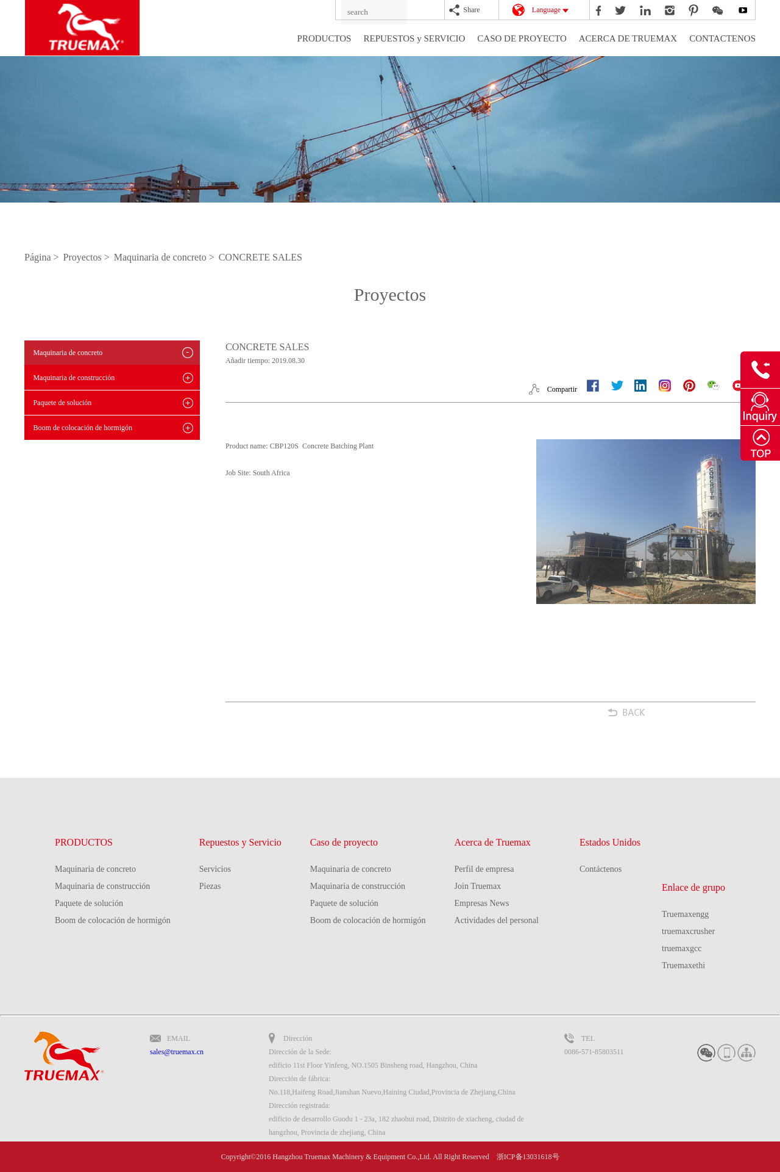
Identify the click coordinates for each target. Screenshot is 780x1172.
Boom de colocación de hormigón (82, 427)
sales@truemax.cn (177, 1052)
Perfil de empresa (484, 869)
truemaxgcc (681, 948)
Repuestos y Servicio (240, 842)
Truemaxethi (683, 965)
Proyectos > (87, 257)
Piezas (210, 886)
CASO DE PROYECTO (521, 38)
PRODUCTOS (324, 38)
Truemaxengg (685, 914)
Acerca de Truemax (493, 842)
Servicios (215, 869)
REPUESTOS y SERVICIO (414, 38)
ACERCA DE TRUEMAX (628, 38)
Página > (43, 257)
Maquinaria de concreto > (165, 257)
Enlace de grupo (693, 887)
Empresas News (482, 903)
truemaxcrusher (688, 931)
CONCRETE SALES (260, 257)
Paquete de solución (62, 402)
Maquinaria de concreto (67, 352)
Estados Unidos (610, 842)
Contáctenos (601, 869)
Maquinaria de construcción (74, 377)
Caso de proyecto (344, 842)
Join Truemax (478, 886)
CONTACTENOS (722, 38)
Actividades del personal (497, 920)
